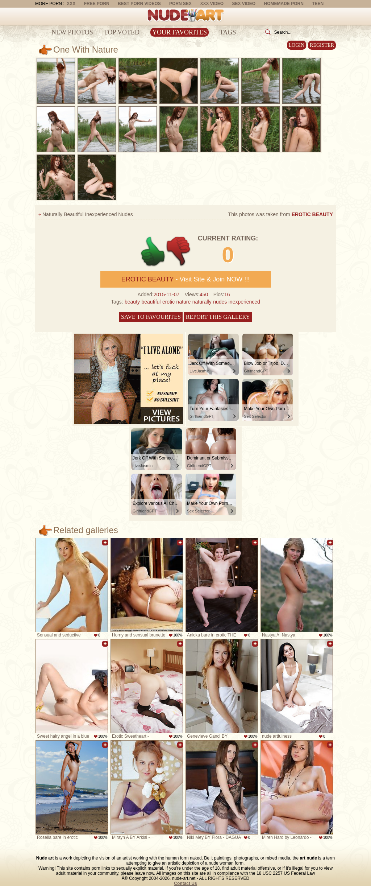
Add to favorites (105, 542)
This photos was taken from (280, 214)
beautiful (151, 302)
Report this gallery (218, 317)
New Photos (72, 32)
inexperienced (244, 302)
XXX (71, 3)
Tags (228, 32)
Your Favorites (179, 32)
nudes (220, 302)
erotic (168, 302)
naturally (202, 302)
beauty (132, 302)
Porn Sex (180, 3)
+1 (153, 251)
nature (183, 302)
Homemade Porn (284, 3)
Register (322, 45)
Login (297, 45)
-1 (179, 251)
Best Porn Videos (139, 3)
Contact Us (185, 883)
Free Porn (96, 3)
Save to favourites (151, 317)
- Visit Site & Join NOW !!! (185, 279)
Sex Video (243, 3)
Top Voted (121, 32)
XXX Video (212, 3)
